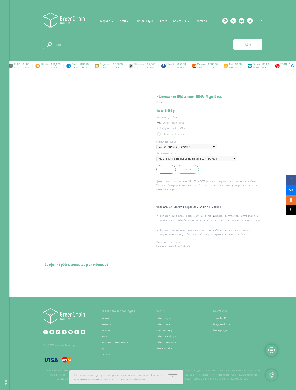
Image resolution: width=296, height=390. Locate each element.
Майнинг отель (163, 324)
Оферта (103, 348)
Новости (103, 336)
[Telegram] (233, 21)
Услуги (161, 311)
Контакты (201, 21)
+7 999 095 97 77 (220, 318)
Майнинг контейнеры (166, 336)
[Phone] (45, 332)
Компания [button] (180, 21)
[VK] (70, 332)
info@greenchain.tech (222, 324)
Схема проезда (220, 330)
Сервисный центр (164, 330)
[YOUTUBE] (241, 21)
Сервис (162, 21)
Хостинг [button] (124, 21)
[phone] (250, 21)
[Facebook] (76, 332)
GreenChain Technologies (117, 311)
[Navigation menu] (4, 6)
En (260, 21)
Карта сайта (105, 354)
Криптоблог (105, 330)
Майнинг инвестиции (166, 342)
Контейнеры (145, 21)
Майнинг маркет (164, 318)
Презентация (105, 324)
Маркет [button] (105, 21)
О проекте (104, 318)
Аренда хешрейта (164, 348)
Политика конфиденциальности (114, 342)
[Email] (51, 332)
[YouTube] (83, 332)
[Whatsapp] (225, 21)
